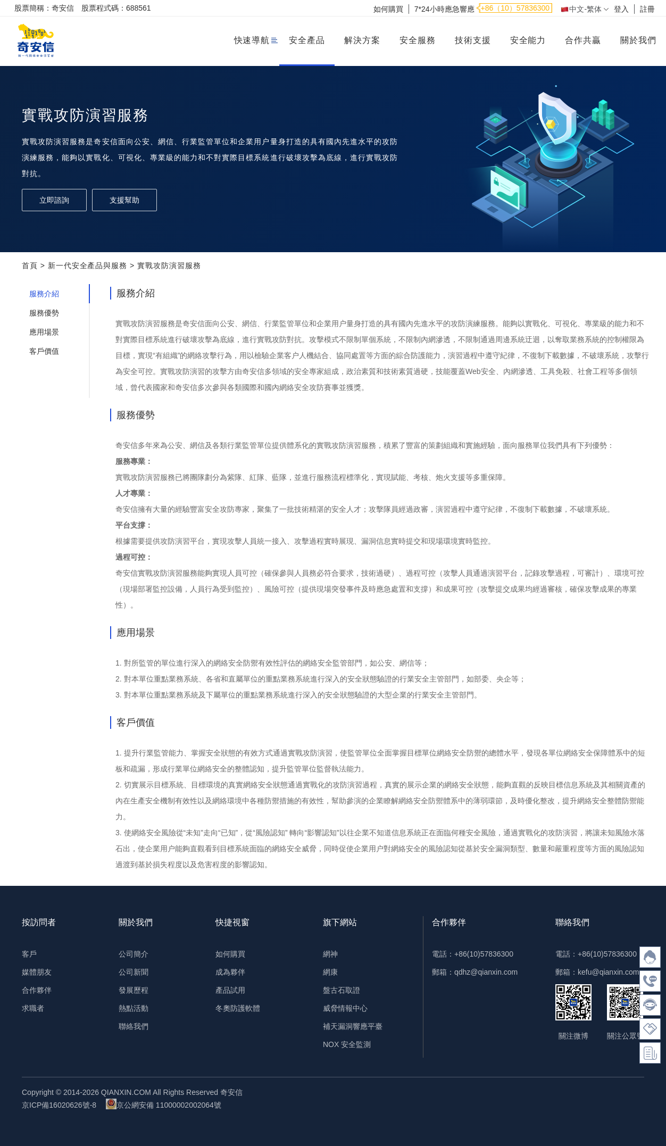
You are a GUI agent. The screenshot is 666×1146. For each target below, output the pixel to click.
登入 (621, 9)
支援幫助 (124, 200)
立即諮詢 (54, 200)
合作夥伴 (37, 990)
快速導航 (252, 40)
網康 (330, 972)
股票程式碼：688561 (116, 8)
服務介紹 (44, 293)
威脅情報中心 (345, 1008)
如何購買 (388, 9)
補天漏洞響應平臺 (352, 1026)
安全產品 (307, 40)
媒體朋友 (37, 972)
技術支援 (473, 40)
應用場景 (44, 332)
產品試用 (230, 990)
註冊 (647, 9)
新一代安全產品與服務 (88, 265)
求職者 (33, 1008)
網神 (330, 954)
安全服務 (417, 40)
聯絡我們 (133, 1026)
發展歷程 (133, 990)
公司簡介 (133, 954)
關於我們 (638, 40)
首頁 (30, 265)
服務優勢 (44, 313)
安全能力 (528, 40)
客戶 (29, 954)
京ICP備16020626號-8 (59, 1105)
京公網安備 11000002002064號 (163, 1104)
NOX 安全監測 (347, 1044)
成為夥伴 (230, 972)
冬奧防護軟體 (237, 1008)
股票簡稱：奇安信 (44, 8)
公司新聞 (133, 972)
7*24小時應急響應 (444, 9)
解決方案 (362, 40)
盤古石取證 (341, 990)
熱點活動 (133, 1008)
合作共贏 (583, 40)
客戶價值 (44, 351)
